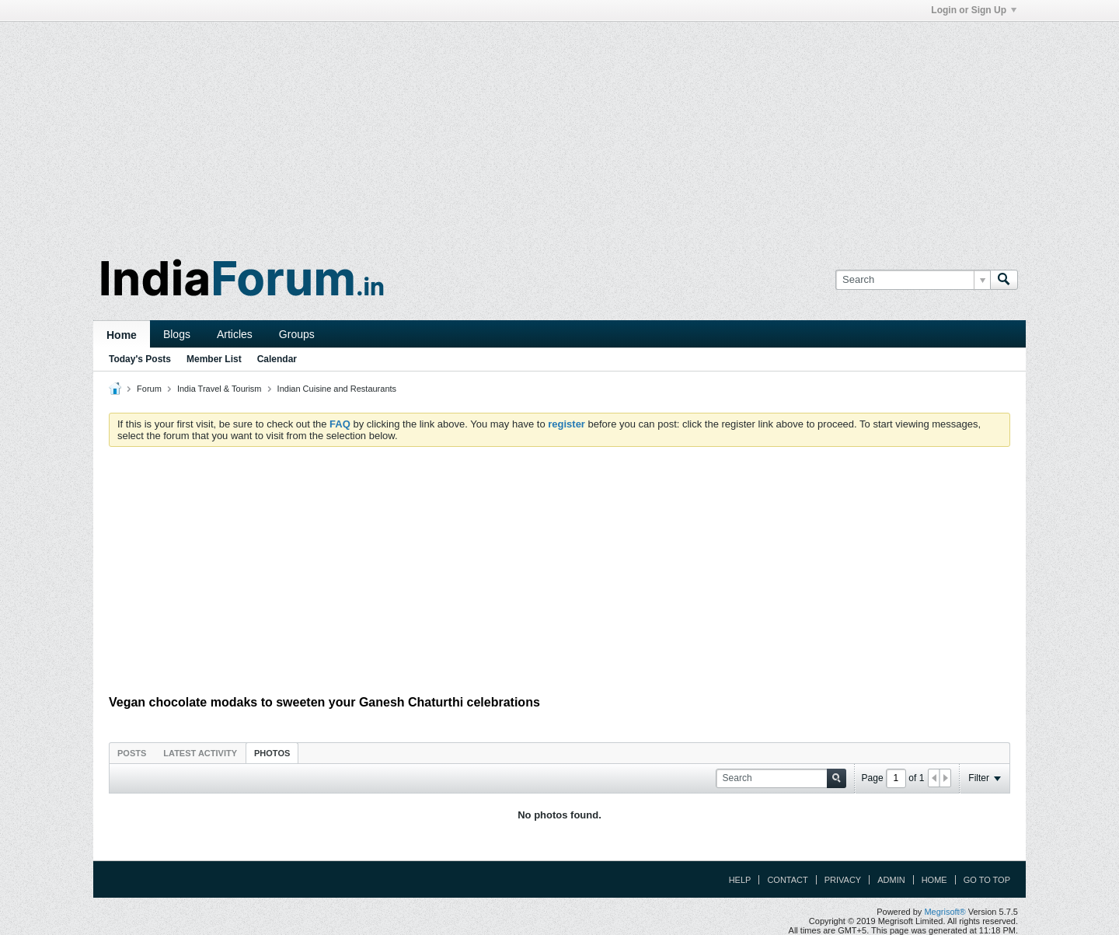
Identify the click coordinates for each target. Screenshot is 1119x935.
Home (121, 335)
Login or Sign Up (973, 10)
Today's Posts (140, 359)
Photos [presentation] (272, 753)
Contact (787, 879)
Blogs (176, 334)
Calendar (277, 359)
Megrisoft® (944, 911)
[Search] (912, 280)
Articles (235, 334)
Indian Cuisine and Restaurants (336, 388)
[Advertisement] (559, 130)
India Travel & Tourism (219, 388)
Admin (891, 879)
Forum (149, 388)
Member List (214, 359)
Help (740, 879)
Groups (297, 334)
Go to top (987, 879)
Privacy (842, 879)
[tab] (132, 752)
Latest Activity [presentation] (200, 753)
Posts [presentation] (131, 753)
